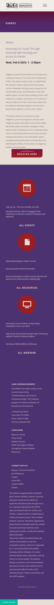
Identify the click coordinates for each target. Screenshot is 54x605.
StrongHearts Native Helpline (23, 448)
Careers (15, 477)
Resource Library (18, 434)
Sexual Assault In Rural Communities (20, 269)
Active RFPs (16, 480)
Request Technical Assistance (23, 470)
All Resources (27, 287)
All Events (27, 225)
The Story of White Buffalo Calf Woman (21, 344)
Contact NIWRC (18, 484)
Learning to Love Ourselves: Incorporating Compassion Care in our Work (22, 324)
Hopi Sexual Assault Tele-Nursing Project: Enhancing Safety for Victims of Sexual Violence (27, 335)
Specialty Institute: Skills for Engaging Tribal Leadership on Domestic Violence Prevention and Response (25, 214)
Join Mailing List (18, 473)
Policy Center (17, 438)
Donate (14, 487)
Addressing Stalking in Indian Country (21, 261)
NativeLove (16, 452)
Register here (27, 154)
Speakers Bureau (18, 441)
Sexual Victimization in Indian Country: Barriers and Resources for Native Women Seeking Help (26, 277)
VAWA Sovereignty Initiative (23, 445)
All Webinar (27, 352)
